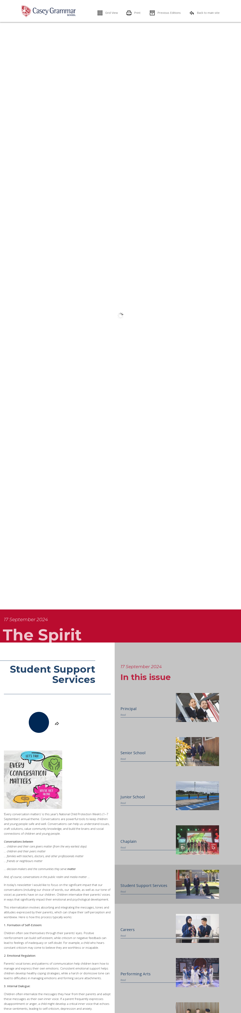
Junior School (132, 796)
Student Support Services (143, 885)
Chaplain (128, 841)
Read (123, 715)
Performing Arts (135, 973)
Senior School (132, 752)
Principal (128, 708)
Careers (127, 929)
